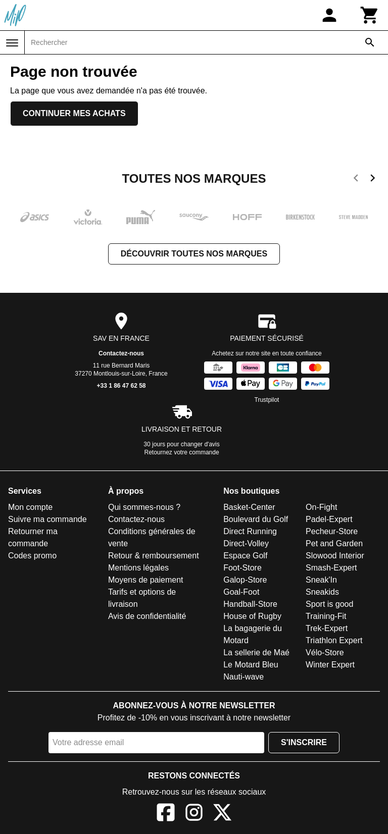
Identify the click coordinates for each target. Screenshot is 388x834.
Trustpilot (267, 399)
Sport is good (329, 604)
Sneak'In (321, 580)
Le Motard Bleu (250, 664)
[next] (372, 180)
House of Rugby (252, 616)
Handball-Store (250, 604)
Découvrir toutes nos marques (194, 253)
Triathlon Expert (334, 640)
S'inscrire (304, 742)
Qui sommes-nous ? (144, 507)
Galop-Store (245, 580)
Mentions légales (138, 567)
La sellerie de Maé (256, 652)
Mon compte (30, 507)
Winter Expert (330, 664)
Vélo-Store (325, 652)
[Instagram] (194, 814)
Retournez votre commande (181, 452)
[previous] (356, 180)
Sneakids (322, 592)
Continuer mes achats (74, 113)
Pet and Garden (334, 543)
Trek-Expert (327, 628)
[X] (222, 814)
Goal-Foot (241, 592)
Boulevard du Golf (255, 519)
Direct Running (250, 531)
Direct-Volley (246, 543)
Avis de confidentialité (147, 616)
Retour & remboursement (153, 555)
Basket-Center (249, 507)
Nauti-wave (243, 676)
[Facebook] (166, 814)
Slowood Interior (335, 555)
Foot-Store (242, 567)
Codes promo (32, 555)
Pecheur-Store (332, 531)
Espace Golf (245, 555)
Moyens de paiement (145, 580)
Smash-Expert (331, 567)
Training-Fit (326, 616)
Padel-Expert (329, 519)
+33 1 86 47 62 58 (121, 385)
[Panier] (370, 15)
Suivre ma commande (47, 519)
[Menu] (12, 43)
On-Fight (321, 507)
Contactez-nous (121, 353)
